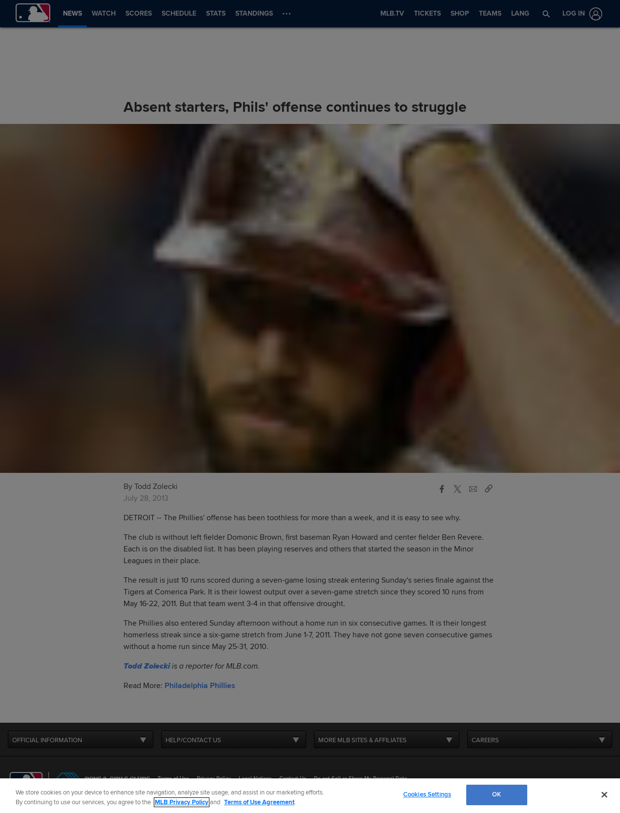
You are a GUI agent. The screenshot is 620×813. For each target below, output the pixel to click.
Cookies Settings (427, 794)
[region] (310, 795)
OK (496, 794)
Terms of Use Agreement (259, 802)
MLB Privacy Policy (181, 802)
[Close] (604, 794)
